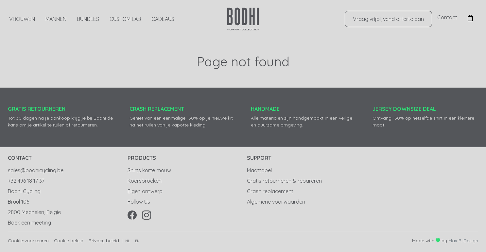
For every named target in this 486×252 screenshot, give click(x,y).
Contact (447, 17)
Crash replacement (270, 191)
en (137, 241)
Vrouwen (22, 19)
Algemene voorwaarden (276, 201)
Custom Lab (125, 19)
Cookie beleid (68, 241)
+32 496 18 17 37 (26, 180)
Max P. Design (463, 241)
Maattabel (259, 170)
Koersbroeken (145, 180)
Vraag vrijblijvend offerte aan (388, 19)
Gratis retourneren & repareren (284, 180)
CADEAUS (162, 19)
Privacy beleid (104, 241)
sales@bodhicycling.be (35, 170)
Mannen (55, 19)
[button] (470, 17)
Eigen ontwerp (145, 191)
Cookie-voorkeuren (28, 241)
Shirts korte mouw (149, 170)
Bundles (88, 19)
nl (127, 241)
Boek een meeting (29, 222)
